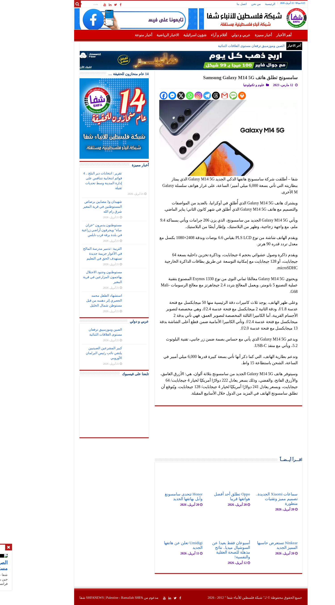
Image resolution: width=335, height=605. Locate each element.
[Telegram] (184, 95)
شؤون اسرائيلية (171, 35)
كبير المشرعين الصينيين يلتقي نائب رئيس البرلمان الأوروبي (80, 353)
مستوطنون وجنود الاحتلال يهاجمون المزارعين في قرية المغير (79, 277)
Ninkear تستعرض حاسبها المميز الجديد (254, 545)
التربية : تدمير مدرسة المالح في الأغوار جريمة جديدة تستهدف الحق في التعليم (79, 253)
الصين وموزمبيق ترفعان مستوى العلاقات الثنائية (228, 46)
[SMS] (210, 95)
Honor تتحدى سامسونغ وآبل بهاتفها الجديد (160, 496)
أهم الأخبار (260, 35)
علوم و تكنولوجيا (230, 85)
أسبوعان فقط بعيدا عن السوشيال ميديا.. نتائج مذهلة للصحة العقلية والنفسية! (208, 550)
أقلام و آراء (196, 35)
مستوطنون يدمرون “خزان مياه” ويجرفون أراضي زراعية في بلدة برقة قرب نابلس (79, 230)
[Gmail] (201, 95)
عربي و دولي (217, 35)
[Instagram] (175, 95)
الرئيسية (247, 4)
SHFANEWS (72, 597)
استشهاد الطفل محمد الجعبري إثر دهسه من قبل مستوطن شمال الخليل (81, 300)
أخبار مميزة (240, 35)
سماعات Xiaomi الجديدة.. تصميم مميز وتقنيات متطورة (253, 499)
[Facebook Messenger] (149, 95)
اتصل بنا (218, 4)
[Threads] (193, 95)
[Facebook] (140, 95)
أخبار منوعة (120, 35)
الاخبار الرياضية (144, 35)
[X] (158, 95)
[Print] (219, 95)
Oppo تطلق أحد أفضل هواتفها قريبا (209, 496)
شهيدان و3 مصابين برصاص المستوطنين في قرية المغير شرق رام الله (79, 206)
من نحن (232, 4)
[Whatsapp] (166, 95)
